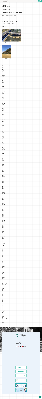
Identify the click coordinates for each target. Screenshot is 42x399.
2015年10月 (3, 221)
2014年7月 (3, 239)
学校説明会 (3, 307)
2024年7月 (3, 94)
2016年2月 (3, 216)
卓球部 (2, 279)
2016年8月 (3, 209)
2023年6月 (3, 110)
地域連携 (3, 245)
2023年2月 (3, 115)
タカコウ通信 (3, 310)
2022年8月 (3, 122)
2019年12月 (3, 161)
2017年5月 (3, 199)
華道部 (2, 302)
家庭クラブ (3, 261)
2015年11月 (3, 220)
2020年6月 (3, 154)
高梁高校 (12, 15)
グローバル (3, 266)
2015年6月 (3, 226)
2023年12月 (3, 103)
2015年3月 (3, 230)
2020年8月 (3, 152)
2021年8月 (3, 137)
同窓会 (2, 321)
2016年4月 (3, 214)
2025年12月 (3, 74)
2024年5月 (3, 97)
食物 (2, 256)
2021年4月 (3, 142)
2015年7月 (3, 225)
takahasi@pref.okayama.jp (21, 344)
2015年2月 (3, 231)
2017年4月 (3, 200)
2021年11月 (3, 133)
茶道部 (2, 301)
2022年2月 (3, 130)
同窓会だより (3, 322)
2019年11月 (3, 163)
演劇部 (2, 304)
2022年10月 (3, 120)
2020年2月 (3, 159)
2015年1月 (3, 232)
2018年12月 (3, 176)
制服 (2, 271)
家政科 (2, 255)
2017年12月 (3, 191)
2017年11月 (3, 192)
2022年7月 (3, 124)
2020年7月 (3, 153)
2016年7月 (3, 210)
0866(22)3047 (19, 342)
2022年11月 (3, 119)
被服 (2, 257)
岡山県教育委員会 (21, 371)
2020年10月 (3, 149)
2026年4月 (3, 69)
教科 (6, 15)
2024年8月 (3, 93)
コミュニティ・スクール (5, 318)
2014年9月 (3, 237)
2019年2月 (3, 174)
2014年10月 (3, 236)
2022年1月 (3, 131)
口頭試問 (3, 316)
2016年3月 (3, 215)
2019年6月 (3, 169)
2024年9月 (3, 92)
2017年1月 (3, 203)
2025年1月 (3, 87)
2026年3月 (3, 70)
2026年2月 (3, 71)
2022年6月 (3, 125)
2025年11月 (3, 75)
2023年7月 (3, 109)
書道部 (2, 295)
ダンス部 (3, 288)
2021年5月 (3, 141)
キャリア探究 (3, 265)
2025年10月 (3, 76)
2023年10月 (3, 105)
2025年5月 (3, 82)
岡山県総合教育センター (21, 375)
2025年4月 (3, 83)
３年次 (2, 252)
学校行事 (3, 268)
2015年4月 (3, 228)
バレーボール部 (4, 282)
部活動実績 (3, 277)
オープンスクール (4, 306)
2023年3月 (3, 114)
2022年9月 (3, 121)
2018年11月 (3, 177)
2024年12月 (3, 88)
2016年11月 (3, 205)
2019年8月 (3, 166)
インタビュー (3, 311)
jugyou (4, 58)
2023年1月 (3, 116)
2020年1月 (3, 160)
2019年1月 (3, 175)
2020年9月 (3, 150)
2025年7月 (3, 80)
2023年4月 (3, 113)
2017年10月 (3, 193)
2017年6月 (3, 198)
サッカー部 (3, 285)
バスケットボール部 (4, 283)
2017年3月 (3, 202)
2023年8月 (3, 108)
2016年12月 (3, 204)
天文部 (2, 290)
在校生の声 (3, 313)
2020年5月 (3, 155)
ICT (2, 263)
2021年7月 (3, 138)
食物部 (2, 299)
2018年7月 (3, 182)
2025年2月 (3, 86)
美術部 (2, 294)
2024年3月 (3, 99)
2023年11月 (3, 104)
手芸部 (2, 300)
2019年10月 (3, 164)
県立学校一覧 (21, 367)
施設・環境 (3, 272)
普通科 (9, 15)
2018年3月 (3, 187)
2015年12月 (3, 219)
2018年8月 (3, 181)
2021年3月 (3, 143)
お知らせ (3, 249)
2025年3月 (3, 85)
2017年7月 (3, 197)
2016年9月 (3, 208)
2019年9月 (3, 165)
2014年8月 (3, 238)
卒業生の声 (3, 312)
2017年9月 (3, 194)
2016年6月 (3, 211)
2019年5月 (3, 170)
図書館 (2, 273)
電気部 (2, 289)
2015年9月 (3, 222)
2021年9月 (3, 136)
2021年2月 (3, 144)
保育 (2, 260)
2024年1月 (3, 102)
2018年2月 (3, 188)
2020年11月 (3, 148)
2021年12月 (3, 132)
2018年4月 (3, 186)
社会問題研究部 (4, 293)
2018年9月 (3, 180)
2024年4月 (3, 98)
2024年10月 (3, 91)
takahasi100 (9, 58)
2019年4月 (3, 171)
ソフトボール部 (4, 284)
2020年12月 (3, 147)
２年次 (2, 251)
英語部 (2, 291)
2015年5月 (3, 227)
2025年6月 (3, 81)
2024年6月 (3, 96)
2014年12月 (3, 233)
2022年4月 (3, 127)
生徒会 (2, 267)
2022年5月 (3, 126)
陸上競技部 (3, 278)
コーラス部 (3, 296)
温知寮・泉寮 (3, 274)
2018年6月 (3, 183)
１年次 (14, 15)
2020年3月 (3, 158)
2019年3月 (3, 172)
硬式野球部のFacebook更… (36, 62)
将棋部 (2, 305)
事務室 (2, 317)
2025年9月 (3, 77)
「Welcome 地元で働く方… (6, 62)
